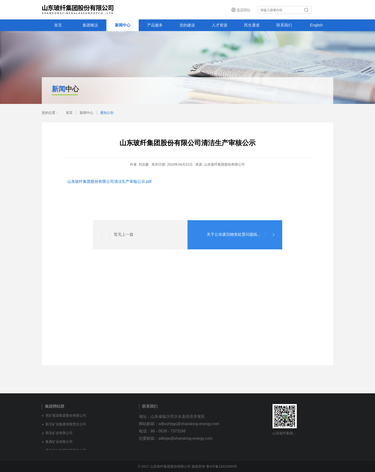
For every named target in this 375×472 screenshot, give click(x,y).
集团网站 (243, 10)
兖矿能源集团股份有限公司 (65, 415)
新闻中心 (122, 25)
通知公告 (107, 113)
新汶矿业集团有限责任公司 (65, 424)
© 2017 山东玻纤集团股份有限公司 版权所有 (171, 466)
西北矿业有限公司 (59, 433)
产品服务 (155, 25)
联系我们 (284, 25)
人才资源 (219, 25)
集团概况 (90, 25)
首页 (58, 25)
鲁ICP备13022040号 (221, 466)
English (316, 25)
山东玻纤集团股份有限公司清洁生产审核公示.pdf (109, 181)
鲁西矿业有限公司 (59, 442)
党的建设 (187, 25)
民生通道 (252, 25)
